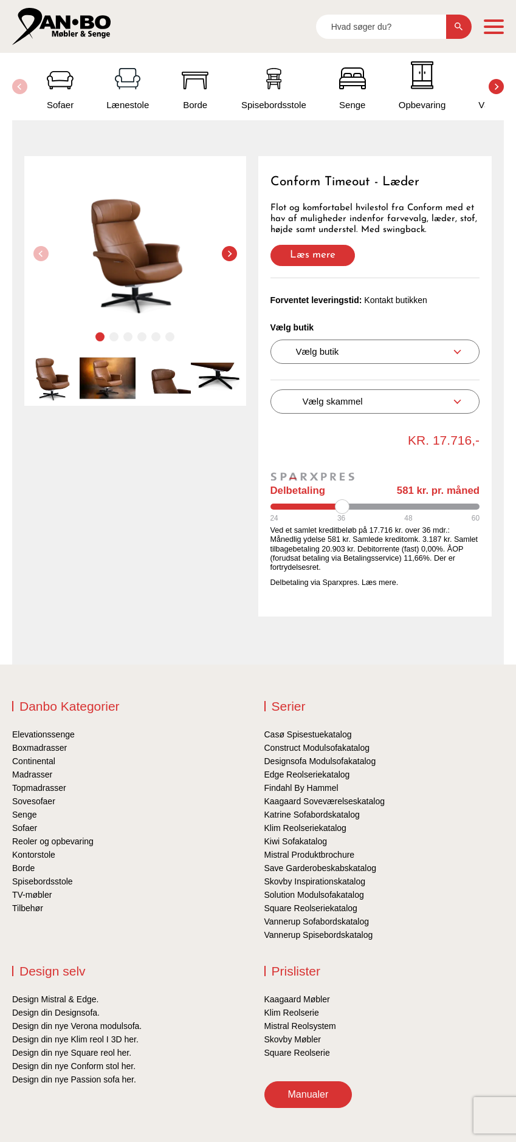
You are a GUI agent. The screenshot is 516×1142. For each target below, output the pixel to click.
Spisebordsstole (42, 881)
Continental (33, 761)
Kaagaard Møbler (297, 999)
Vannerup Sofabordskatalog (317, 921)
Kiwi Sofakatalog (296, 841)
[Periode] (375, 507)
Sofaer (24, 828)
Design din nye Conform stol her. (74, 1066)
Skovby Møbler (292, 1039)
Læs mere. (380, 582)
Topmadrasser (39, 788)
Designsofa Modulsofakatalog (320, 761)
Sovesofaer (33, 801)
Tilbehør (27, 908)
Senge (24, 814)
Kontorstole (33, 855)
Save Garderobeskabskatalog (320, 868)
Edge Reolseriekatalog (307, 774)
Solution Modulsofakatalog (314, 895)
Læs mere (312, 255)
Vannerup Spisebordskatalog (318, 935)
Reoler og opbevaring (53, 841)
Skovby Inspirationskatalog (315, 881)
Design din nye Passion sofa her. (74, 1079)
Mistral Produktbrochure (309, 855)
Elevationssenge (43, 734)
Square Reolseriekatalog (310, 908)
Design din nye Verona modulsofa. (77, 1026)
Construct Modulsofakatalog (317, 748)
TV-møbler (32, 895)
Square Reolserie (297, 1053)
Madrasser (32, 774)
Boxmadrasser (39, 748)
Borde (23, 868)
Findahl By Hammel (301, 788)
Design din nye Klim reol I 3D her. (75, 1039)
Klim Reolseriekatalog (305, 828)
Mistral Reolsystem (300, 1026)
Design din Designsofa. (56, 1012)
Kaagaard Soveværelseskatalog (324, 801)
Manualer (308, 1094)
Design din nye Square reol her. (71, 1053)
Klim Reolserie (291, 1012)
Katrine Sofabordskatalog (312, 814)
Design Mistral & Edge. (55, 999)
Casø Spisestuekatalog (308, 734)
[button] (496, 86)
